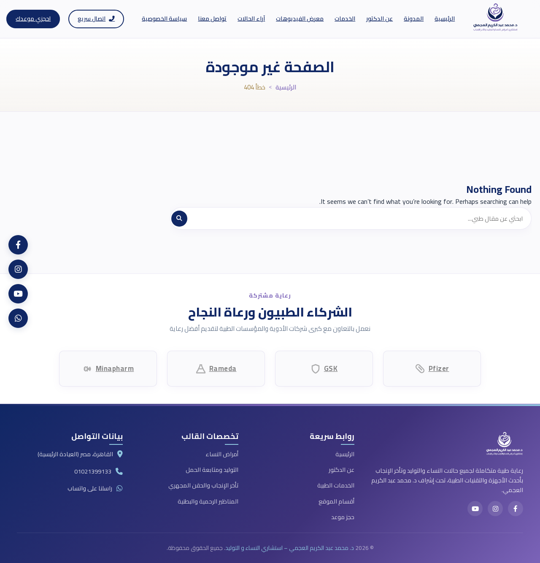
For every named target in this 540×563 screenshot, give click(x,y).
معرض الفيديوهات (300, 18)
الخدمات (345, 18)
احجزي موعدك (33, 18)
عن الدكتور (379, 18)
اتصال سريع (96, 18)
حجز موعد (342, 516)
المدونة (414, 18)
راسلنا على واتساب (90, 488)
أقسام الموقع (336, 501)
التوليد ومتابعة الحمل (212, 469)
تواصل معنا (212, 18)
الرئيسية (445, 18)
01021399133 (92, 471)
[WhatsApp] (18, 318)
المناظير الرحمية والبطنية (208, 501)
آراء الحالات (251, 18)
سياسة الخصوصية (164, 18)
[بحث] (179, 219)
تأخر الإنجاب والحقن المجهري (203, 485)
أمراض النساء (221, 454)
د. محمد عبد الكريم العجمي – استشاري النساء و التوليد (289, 547)
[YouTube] (475, 508)
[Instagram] (495, 508)
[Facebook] (515, 508)
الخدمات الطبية (335, 485)
